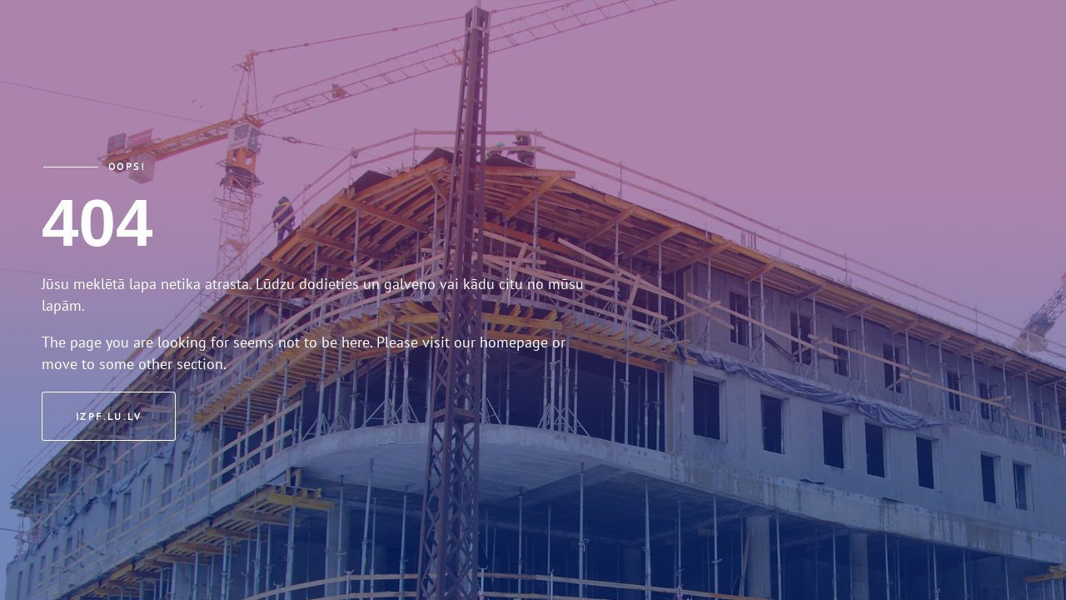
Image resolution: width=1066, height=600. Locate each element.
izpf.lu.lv (109, 416)
